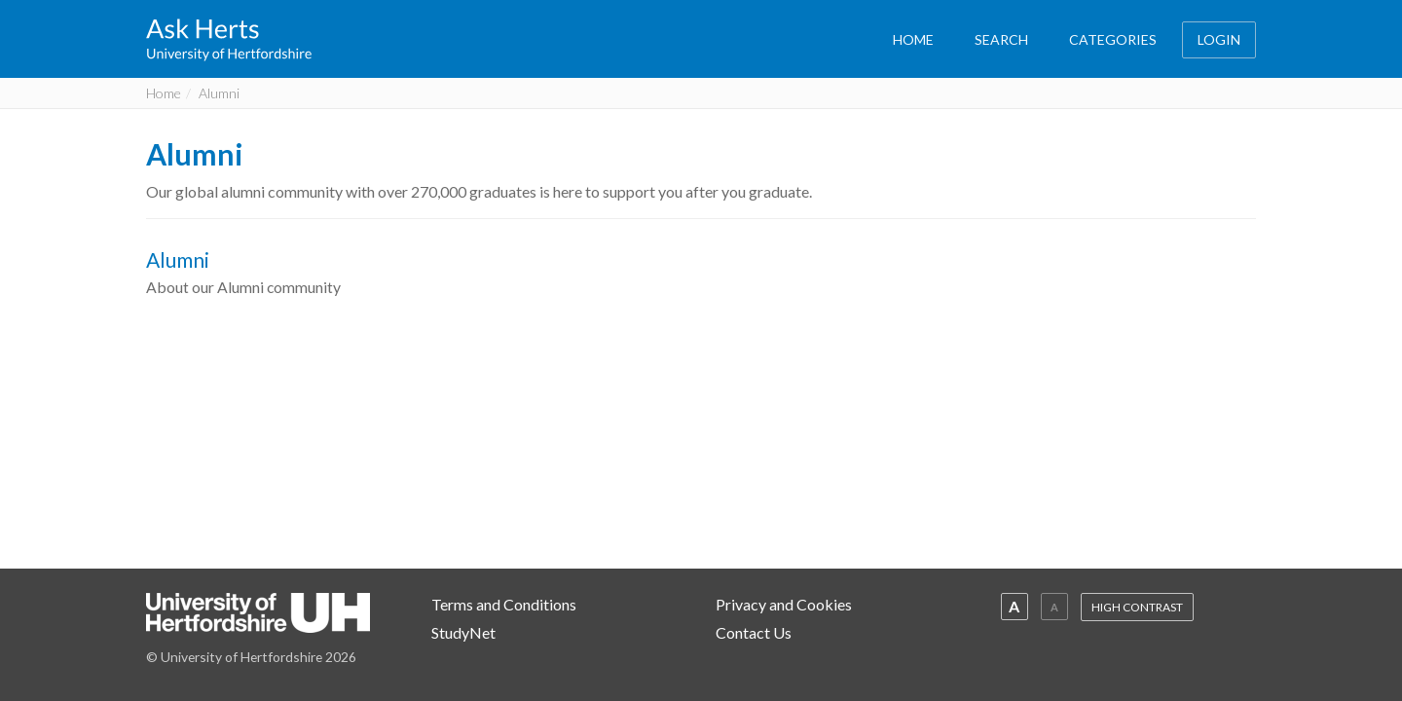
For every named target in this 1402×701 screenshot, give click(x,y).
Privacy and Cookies (784, 604)
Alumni (194, 153)
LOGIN (1219, 39)
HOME (913, 39)
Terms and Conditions (503, 604)
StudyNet (463, 632)
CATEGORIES (1113, 39)
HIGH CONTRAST (1137, 607)
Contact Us (754, 632)
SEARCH (1001, 39)
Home (163, 93)
